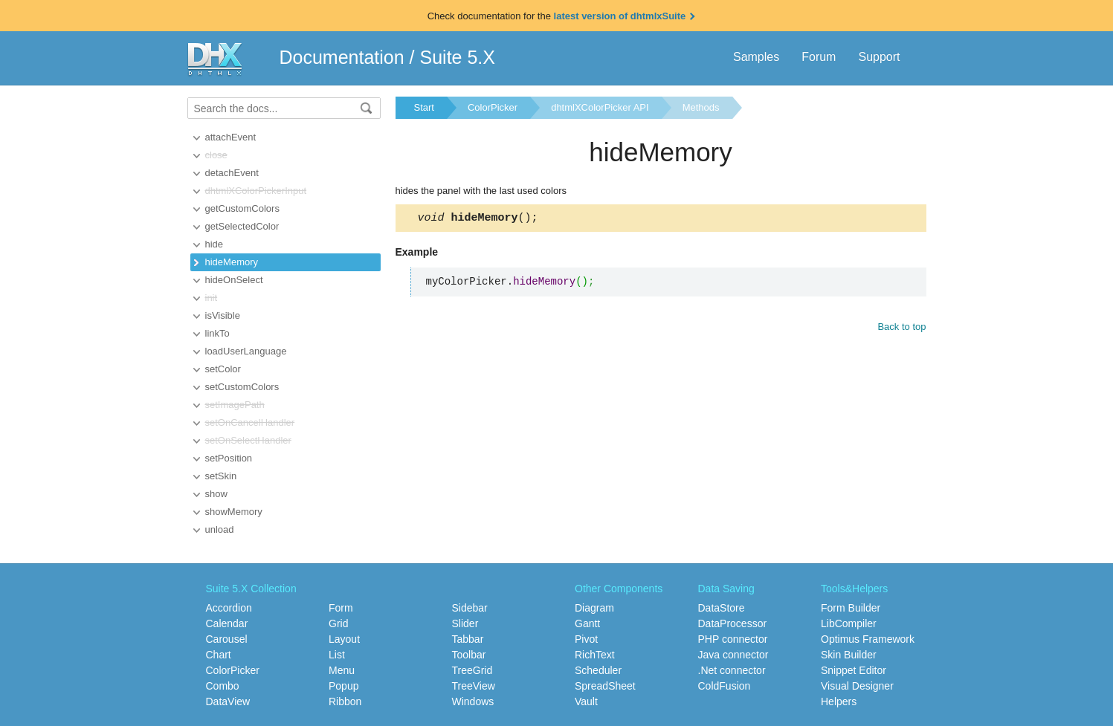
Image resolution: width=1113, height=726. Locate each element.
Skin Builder (849, 655)
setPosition (229, 458)
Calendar (227, 623)
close (216, 155)
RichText (595, 655)
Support (879, 57)
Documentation (342, 57)
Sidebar (470, 608)
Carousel (227, 639)
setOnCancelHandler (250, 422)
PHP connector (733, 639)
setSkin (221, 476)
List (337, 655)
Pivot (586, 639)
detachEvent (232, 172)
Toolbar (469, 655)
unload (219, 529)
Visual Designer (857, 686)
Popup (343, 686)
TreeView (473, 686)
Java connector (733, 655)
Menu (342, 670)
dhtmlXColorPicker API (600, 107)
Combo (222, 686)
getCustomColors (242, 208)
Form (341, 608)
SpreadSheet (605, 686)
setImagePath (235, 404)
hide (214, 244)
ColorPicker (492, 107)
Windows (473, 701)
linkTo (217, 333)
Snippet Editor (853, 670)
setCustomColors (242, 386)
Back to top (901, 328)
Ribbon (345, 701)
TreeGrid (472, 670)
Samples (756, 57)
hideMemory (232, 262)
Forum (818, 57)
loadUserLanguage (246, 351)
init (211, 297)
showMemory (233, 511)
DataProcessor (732, 623)
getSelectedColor (242, 226)
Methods (701, 107)
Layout (344, 639)
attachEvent (231, 137)
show (216, 493)
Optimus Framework (867, 639)
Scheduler (598, 670)
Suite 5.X (457, 57)
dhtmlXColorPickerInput (256, 190)
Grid (338, 623)
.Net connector (732, 670)
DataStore (721, 608)
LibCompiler (849, 623)
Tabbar (468, 639)
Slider (465, 623)
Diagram (594, 608)
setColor (223, 369)
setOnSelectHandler (248, 440)
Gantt (587, 623)
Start (424, 107)
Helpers (838, 701)
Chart (218, 655)
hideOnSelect (234, 279)
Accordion (229, 608)
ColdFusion (724, 686)
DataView (228, 701)
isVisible (222, 315)
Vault (586, 701)
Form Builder (850, 608)
